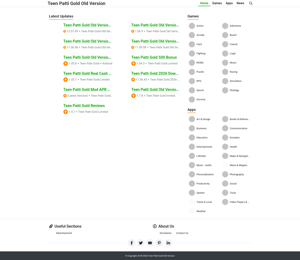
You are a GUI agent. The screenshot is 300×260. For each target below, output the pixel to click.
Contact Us (182, 232)
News (238, 4)
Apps (221, 4)
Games (204, 4)
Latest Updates (62, 16)
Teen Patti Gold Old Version (81, 4)
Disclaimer (165, 232)
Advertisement (64, 232)
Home (186, 4)
